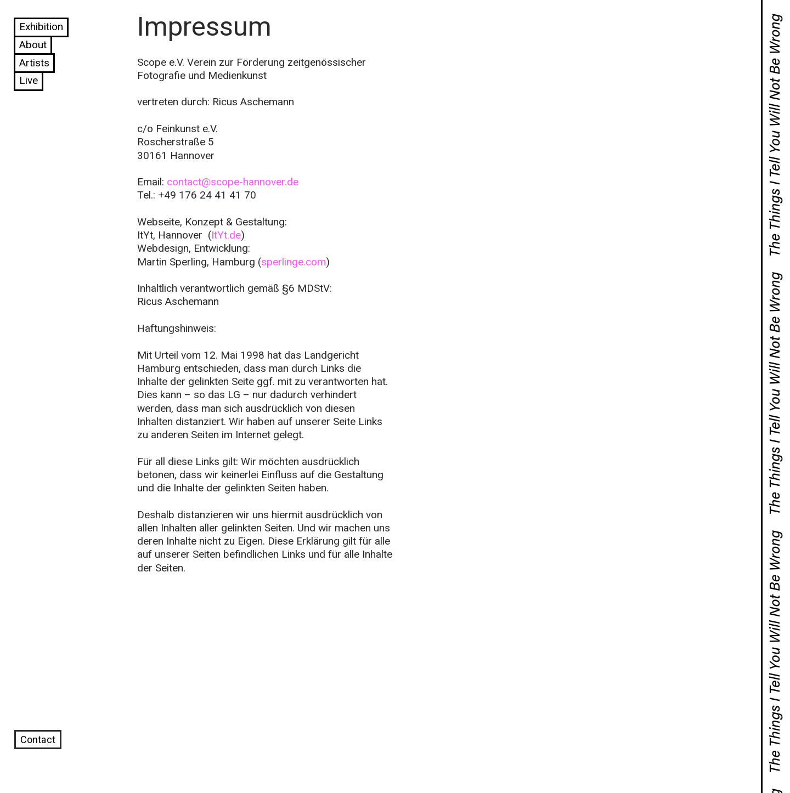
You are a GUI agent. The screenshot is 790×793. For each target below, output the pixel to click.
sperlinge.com (293, 262)
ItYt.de (226, 235)
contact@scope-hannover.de (232, 181)
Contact (37, 739)
